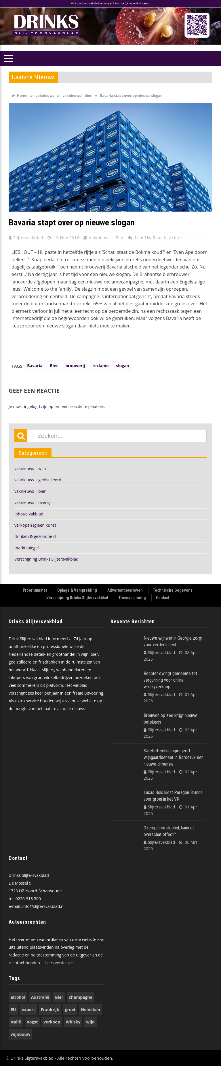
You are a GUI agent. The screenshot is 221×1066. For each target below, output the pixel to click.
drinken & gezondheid (35, 536)
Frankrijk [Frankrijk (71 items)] (50, 1009)
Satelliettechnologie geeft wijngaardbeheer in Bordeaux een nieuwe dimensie (173, 757)
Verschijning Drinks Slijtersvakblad (46, 559)
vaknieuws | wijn (30, 468)
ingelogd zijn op (38, 406)
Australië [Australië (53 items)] (40, 997)
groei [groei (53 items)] (70, 1009)
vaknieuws (45, 95)
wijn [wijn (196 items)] (90, 1022)
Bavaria (34, 365)
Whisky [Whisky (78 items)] (73, 1022)
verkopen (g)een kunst (35, 525)
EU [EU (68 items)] (13, 1009)
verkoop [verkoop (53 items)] (51, 1022)
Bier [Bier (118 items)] (59, 997)
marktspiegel (26, 548)
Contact (162, 597)
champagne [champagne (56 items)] (80, 997)
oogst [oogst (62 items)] (32, 1022)
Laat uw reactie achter (158, 237)
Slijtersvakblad (29, 237)
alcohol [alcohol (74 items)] (18, 997)
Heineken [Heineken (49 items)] (90, 1009)
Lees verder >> (59, 962)
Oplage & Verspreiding (77, 590)
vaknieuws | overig (32, 502)
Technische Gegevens (173, 590)
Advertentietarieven (125, 590)
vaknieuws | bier (77, 95)
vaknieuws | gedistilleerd (37, 479)
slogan (122, 365)
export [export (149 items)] (28, 1009)
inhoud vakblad (28, 514)
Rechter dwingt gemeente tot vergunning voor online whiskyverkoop (170, 680)
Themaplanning (132, 597)
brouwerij (75, 365)
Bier (54, 365)
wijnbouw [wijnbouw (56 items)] (20, 1034)
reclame (100, 365)
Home (19, 95)
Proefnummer (35, 590)
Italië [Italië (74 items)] (16, 1022)
